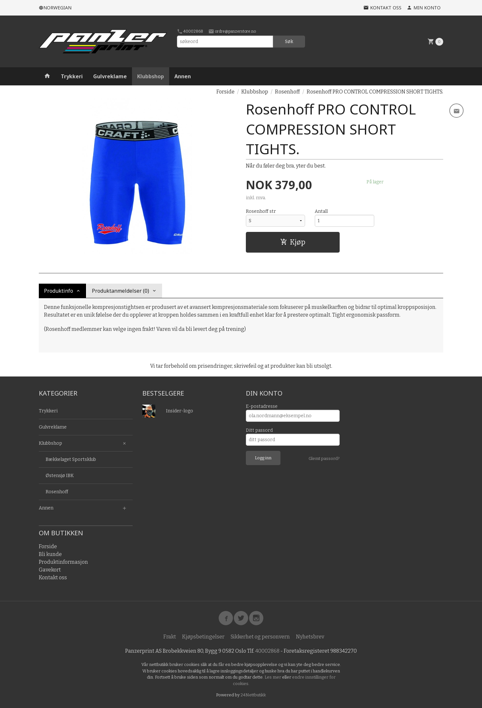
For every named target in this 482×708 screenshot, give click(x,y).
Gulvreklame (110, 76)
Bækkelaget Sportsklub (71, 459)
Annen (182, 76)
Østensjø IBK (60, 475)
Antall (321, 211)
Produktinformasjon (63, 562)
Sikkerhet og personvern (260, 637)
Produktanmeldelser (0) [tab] (120, 290)
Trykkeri (72, 76)
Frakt (169, 637)
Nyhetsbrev (310, 637)
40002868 (190, 31)
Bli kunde (50, 554)
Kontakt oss (53, 577)
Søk (289, 41)
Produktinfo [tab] (58, 290)
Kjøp (292, 242)
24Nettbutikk (253, 694)
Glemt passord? (324, 458)
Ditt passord (259, 430)
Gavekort (50, 570)
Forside (225, 92)
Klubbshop (150, 76)
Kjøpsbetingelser (203, 637)
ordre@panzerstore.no (232, 31)
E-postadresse (262, 406)
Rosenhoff (57, 492)
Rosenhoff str (261, 211)
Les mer (273, 677)
